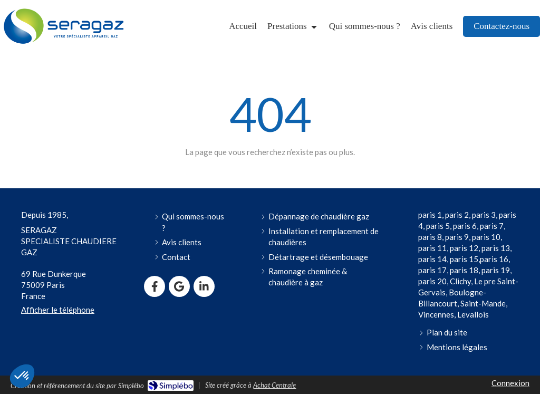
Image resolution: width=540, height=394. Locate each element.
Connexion (510, 383)
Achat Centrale (274, 385)
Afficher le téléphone (57, 309)
